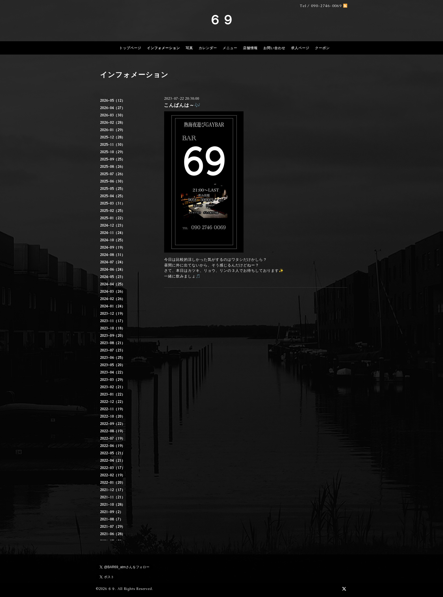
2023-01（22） (112, 394)
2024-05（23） (112, 277)
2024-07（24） (112, 262)
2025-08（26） (112, 166)
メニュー (230, 48)
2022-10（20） (112, 416)
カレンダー (208, 48)
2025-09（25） (112, 159)
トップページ (130, 48)
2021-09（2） (111, 512)
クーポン (322, 48)
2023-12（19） (112, 313)
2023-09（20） (112, 335)
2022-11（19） (112, 409)
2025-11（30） (112, 144)
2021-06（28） (112, 534)
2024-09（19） (112, 247)
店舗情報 (250, 48)
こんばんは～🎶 (182, 105)
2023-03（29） (112, 379)
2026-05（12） (112, 100)
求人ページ (300, 48)
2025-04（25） (112, 196)
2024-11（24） (112, 233)
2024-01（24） (112, 306)
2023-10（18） (112, 328)
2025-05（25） (112, 188)
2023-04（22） (112, 372)
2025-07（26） (112, 174)
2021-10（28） (112, 504)
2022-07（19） (112, 438)
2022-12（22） (112, 402)
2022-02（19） (112, 475)
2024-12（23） (112, 225)
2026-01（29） (112, 130)
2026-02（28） (112, 122)
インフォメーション (163, 48)
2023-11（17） (112, 321)
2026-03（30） (112, 115)
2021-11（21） (112, 497)
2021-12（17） (112, 490)
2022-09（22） (112, 424)
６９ (221, 20)
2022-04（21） (112, 460)
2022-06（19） (112, 446)
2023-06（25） (112, 357)
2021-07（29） (112, 526)
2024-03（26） (112, 291)
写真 (189, 48)
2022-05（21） (112, 453)
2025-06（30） (112, 181)
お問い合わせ (274, 48)
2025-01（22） (112, 218)
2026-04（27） (112, 108)
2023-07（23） (112, 350)
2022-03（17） (112, 468)
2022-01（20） (112, 482)
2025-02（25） (112, 211)
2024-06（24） (112, 269)
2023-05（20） (112, 365)
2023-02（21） (112, 387)
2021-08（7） (111, 519)
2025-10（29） (112, 152)
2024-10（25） (112, 240)
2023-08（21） (112, 343)
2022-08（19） (112, 431)
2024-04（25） (112, 284)
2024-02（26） (112, 299)
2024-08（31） (112, 255)
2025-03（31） (112, 203)
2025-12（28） (112, 137)
